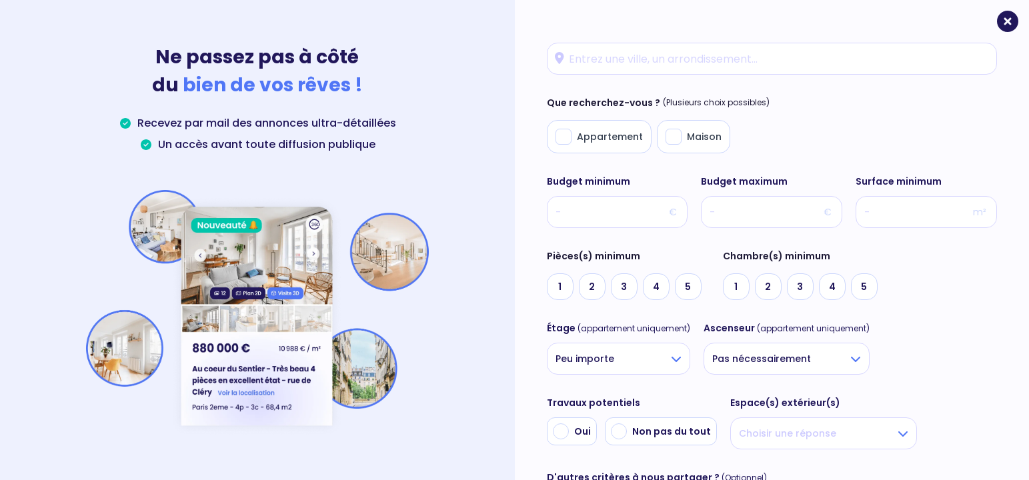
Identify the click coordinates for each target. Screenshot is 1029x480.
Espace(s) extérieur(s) (785, 402)
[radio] (560, 286)
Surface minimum (899, 181)
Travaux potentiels (593, 402)
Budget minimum (588, 181)
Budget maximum (744, 181)
